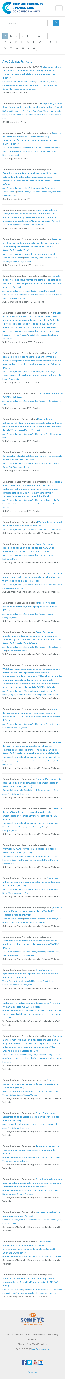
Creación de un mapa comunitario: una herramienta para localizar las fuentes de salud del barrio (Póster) (32, 577)
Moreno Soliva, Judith (17, 114)
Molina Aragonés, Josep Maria (34, 1054)
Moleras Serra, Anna (50, 147)
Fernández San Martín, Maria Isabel (39, 254)
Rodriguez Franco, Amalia (23, 1293)
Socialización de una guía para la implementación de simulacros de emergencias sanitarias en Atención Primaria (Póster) (32, 1183)
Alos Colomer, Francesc (25, 89)
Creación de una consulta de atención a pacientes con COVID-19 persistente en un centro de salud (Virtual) (28, 548)
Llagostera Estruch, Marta (35, 827)
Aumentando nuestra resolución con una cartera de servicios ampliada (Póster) (30, 1150)
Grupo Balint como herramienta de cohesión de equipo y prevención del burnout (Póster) (30, 1117)
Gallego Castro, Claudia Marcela (23, 1095)
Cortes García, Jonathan (34, 952)
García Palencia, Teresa (46, 81)
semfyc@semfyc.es (41, 1349)
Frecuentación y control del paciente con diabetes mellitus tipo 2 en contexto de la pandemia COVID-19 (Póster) (31, 944)
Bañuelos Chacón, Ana (12, 111)
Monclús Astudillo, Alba (36, 151)
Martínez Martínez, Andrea (14, 335)
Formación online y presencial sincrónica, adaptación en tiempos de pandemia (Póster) (31, 882)
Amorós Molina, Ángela (37, 335)
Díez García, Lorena (53, 1256)
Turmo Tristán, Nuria (11, 981)
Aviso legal (32, 1372)
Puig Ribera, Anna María (19, 467)
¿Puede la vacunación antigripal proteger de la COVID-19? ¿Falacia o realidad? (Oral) (32, 911)
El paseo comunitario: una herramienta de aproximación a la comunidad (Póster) (30, 1084)
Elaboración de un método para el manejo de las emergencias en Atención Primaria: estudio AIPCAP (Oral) (30, 1282)
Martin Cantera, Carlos (38, 504)
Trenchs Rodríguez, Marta (13, 151)
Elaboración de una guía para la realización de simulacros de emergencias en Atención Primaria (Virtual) (31, 783)
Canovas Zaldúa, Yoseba (12, 258)
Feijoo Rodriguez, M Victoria (18, 761)
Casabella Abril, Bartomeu (35, 790)
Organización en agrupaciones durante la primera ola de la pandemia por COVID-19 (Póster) (30, 974)
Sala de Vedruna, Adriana (35, 294)
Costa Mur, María (53, 294)
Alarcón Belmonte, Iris (34, 188)
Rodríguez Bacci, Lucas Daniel (21, 955)
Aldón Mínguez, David (33, 224)
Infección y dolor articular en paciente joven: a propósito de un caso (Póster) (29, 606)
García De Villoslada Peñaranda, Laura (18, 81)
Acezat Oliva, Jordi (49, 191)
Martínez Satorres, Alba (18, 893)
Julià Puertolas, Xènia (38, 85)
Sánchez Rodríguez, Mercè (35, 1157)
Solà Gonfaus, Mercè (11, 1054)
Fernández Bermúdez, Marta (15, 85)
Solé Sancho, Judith (32, 147)
